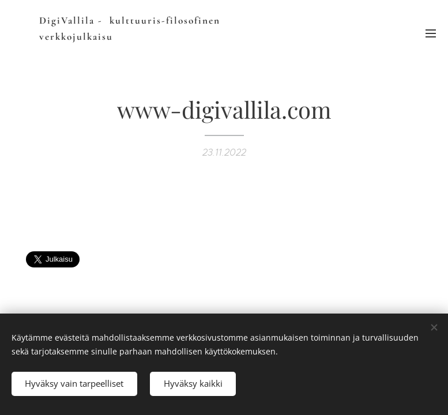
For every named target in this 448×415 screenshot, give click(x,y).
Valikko (431, 33)
